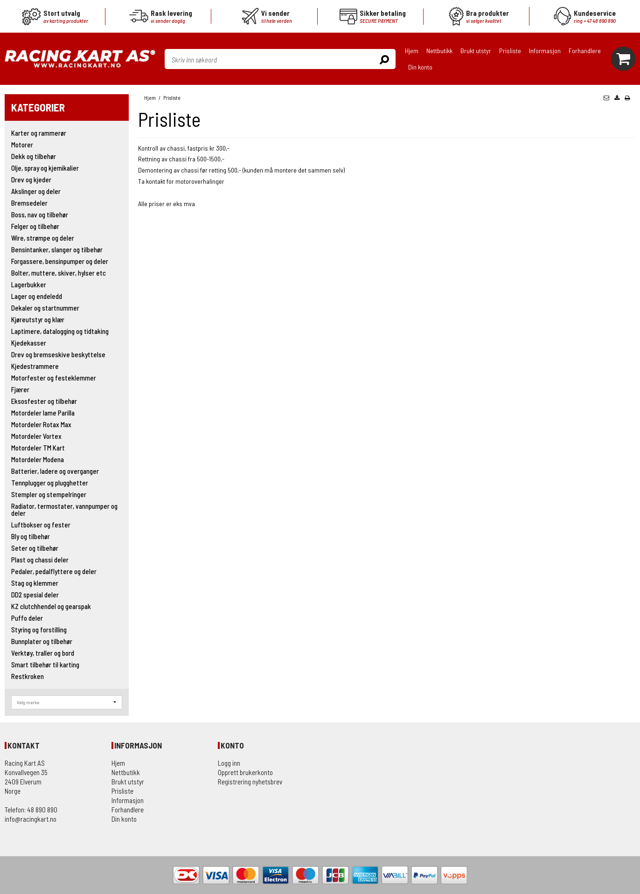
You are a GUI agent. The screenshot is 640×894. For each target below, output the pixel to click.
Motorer (22, 144)
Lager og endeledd (36, 296)
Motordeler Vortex (36, 436)
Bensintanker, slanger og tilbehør (57, 249)
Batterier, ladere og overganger (55, 471)
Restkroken (27, 676)
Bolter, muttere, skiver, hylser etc (58, 273)
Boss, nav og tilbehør (39, 214)
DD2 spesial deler (35, 594)
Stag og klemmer (34, 583)
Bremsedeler (29, 203)
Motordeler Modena (37, 459)
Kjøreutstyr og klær (37, 319)
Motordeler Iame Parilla (43, 413)
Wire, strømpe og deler (42, 238)
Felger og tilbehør (35, 226)
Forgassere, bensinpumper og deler (59, 261)
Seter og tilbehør (34, 548)
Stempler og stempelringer (48, 494)
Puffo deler (27, 618)
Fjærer (20, 389)
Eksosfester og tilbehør (44, 401)
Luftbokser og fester (40, 524)
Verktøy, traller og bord (42, 653)
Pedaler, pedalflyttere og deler (54, 571)
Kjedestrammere (35, 366)
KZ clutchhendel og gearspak (51, 606)
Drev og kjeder (31, 179)
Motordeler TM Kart (38, 448)
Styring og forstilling (39, 629)
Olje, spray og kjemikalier (45, 168)
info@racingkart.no (30, 819)
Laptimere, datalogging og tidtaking (60, 331)
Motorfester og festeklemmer (53, 378)
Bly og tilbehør (30, 536)
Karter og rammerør (38, 133)
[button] (606, 97)
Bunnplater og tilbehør (41, 641)
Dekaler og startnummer (45, 308)
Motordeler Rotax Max (41, 424)
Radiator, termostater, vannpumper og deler (64, 509)
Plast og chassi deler (40, 559)
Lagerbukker (28, 284)
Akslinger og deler (36, 191)
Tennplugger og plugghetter (49, 482)
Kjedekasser (28, 343)
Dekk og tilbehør (33, 156)
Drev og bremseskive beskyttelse (58, 354)
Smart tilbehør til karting (45, 664)
